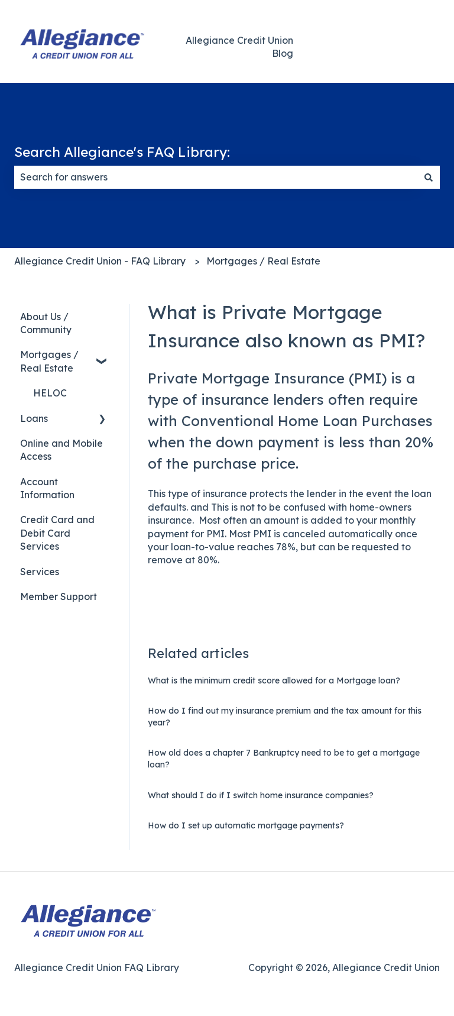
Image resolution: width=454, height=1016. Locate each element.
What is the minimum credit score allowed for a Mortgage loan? (274, 680)
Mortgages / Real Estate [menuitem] (49, 361)
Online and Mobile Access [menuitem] (61, 449)
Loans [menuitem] (34, 418)
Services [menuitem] (39, 572)
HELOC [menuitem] (50, 393)
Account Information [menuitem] (47, 488)
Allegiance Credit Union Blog (239, 46)
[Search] (428, 177)
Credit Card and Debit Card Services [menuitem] (57, 533)
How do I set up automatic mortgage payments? (246, 825)
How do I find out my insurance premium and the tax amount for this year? (284, 716)
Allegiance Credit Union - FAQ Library (100, 261)
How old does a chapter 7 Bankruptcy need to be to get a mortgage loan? (284, 758)
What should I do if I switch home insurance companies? (261, 795)
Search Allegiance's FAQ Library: (122, 151)
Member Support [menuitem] (58, 596)
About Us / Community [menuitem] (46, 323)
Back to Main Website (383, 46)
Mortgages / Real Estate (263, 261)
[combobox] (215, 177)
